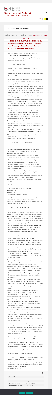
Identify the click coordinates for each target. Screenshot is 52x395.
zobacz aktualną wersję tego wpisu (26, 41)
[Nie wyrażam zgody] (50, 392)
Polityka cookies (29, 393)
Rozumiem (22, 393)
